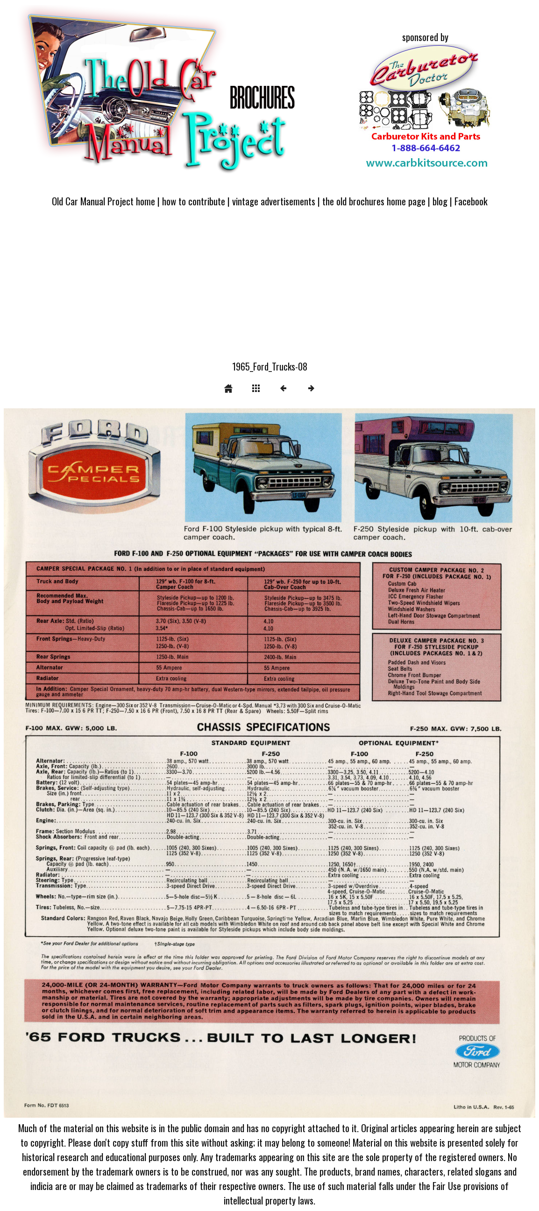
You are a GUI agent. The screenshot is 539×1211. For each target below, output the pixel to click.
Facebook (471, 201)
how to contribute (193, 201)
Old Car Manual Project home (103, 201)
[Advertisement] (269, 289)
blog (440, 201)
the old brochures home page (374, 201)
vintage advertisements (273, 201)
